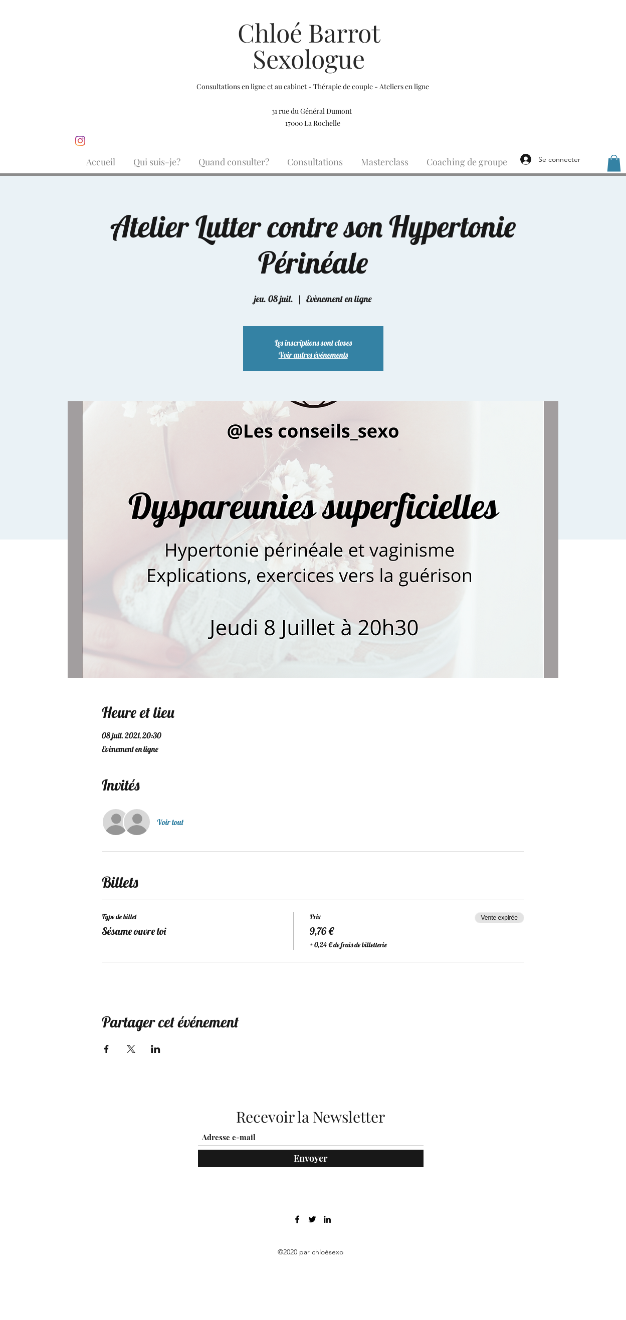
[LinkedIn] (327, 1219)
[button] (614, 163)
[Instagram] (80, 141)
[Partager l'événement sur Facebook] (106, 1049)
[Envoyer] (311, 1158)
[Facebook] (297, 1219)
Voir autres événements (313, 355)
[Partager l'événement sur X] (131, 1049)
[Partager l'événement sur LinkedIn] (155, 1049)
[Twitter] (312, 1219)
